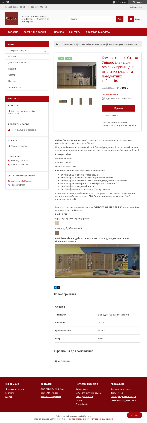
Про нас (59, 32)
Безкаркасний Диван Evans (123, 400)
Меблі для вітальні (84, 396)
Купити (118, 108)
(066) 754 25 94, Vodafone (52, 389)
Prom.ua (87, 416)
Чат (134, 415)
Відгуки (12, 81)
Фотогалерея (14, 87)
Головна (13, 32)
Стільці (79, 400)
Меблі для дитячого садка (88, 393)
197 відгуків (121, 2)
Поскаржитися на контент (78, 419)
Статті (11, 75)
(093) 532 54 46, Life (49, 393)
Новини (12, 69)
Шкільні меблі (82, 389)
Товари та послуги (35, 32)
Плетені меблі (82, 404)
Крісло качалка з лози (121, 389)
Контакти (74, 32)
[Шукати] (119, 19)
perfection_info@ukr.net (21, 181)
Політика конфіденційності (102, 419)
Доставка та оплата (98, 32)
